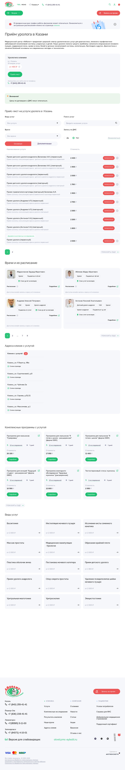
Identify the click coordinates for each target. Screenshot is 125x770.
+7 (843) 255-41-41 (16, 704)
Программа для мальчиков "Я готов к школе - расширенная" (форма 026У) (59, 438)
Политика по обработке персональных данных (21, 763)
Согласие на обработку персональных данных (21, 760)
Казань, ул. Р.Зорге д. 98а (18, 363)
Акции (72, 722)
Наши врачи (49, 722)
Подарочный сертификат (106, 724)
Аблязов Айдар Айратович (86, 272)
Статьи (73, 717)
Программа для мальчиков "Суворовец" (18, 437)
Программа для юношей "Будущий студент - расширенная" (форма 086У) (21, 473)
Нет (76, 138)
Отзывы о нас (76, 733)
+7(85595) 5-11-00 (15, 723)
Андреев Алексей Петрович (28, 301)
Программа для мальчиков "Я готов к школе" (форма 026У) (97, 437)
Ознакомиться (114, 138)
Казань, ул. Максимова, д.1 (18, 406)
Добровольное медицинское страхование (108, 718)
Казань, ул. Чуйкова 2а (17, 384)
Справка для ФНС (103, 712)
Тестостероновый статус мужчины (100, 471)
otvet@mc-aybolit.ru (65, 739)
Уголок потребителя (104, 706)
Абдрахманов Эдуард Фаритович (31, 272)
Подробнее (54, 286)
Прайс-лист (15, 74)
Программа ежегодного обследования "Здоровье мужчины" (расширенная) (57, 473)
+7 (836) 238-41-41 (16, 714)
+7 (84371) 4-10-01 (16, 732)
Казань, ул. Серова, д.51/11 (19, 395)
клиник (57, 25)
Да (66, 138)
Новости (73, 712)
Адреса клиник (50, 728)
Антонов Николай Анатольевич (88, 301)
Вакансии (74, 728)
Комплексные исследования (55, 712)
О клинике (74, 706)
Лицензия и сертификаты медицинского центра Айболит (25, 761)
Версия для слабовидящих (22, 739)
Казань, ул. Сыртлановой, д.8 (19, 374)
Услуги (47, 706)
